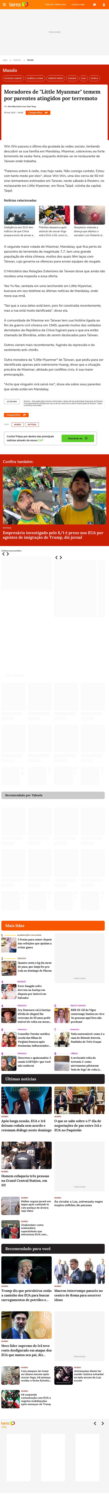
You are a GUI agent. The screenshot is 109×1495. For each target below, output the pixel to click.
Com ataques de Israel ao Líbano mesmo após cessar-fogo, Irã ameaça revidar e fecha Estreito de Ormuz (36, 1376)
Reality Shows (78, 1005)
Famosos (22, 1005)
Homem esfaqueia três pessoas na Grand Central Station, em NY (25, 1180)
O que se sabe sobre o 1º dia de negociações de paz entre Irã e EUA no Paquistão (78, 1125)
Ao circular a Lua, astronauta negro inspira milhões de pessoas (78, 1203)
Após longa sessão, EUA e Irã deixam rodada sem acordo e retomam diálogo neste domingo (26, 1125)
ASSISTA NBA (78, 4)
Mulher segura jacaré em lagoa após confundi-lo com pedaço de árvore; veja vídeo (36, 1206)
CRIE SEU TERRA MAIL (55, 4)
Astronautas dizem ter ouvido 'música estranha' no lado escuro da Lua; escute (89, 1376)
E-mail (94, 4)
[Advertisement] (79, 1229)
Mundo (30, 60)
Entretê (22, 982)
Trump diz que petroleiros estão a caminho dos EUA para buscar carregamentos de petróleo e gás (26, 1295)
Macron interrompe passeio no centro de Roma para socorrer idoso (78, 1295)
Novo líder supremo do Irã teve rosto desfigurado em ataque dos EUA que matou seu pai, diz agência (26, 1350)
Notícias (17, 60)
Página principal (19, 4)
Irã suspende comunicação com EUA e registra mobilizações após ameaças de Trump (36, 1399)
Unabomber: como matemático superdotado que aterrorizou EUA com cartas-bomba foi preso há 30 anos (35, 1230)
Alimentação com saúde (29, 935)
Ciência (74, 1053)
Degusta (22, 958)
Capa (5, 60)
